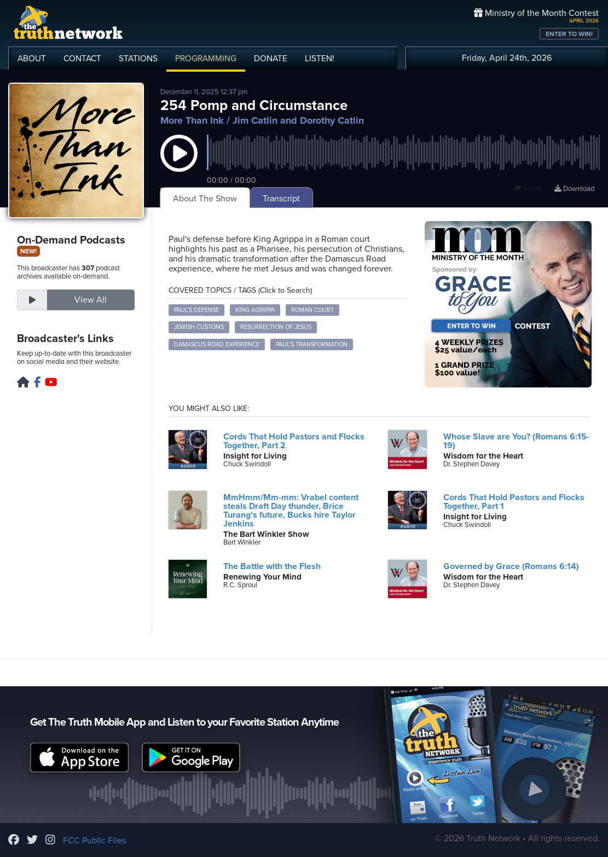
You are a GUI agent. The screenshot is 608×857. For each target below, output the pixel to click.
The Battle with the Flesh (272, 566)
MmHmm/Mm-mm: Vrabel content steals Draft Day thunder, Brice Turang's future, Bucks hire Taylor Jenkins (290, 510)
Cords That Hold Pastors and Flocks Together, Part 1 (513, 502)
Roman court (312, 310)
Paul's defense (196, 310)
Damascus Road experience (216, 344)
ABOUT (32, 58)
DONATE (270, 58)
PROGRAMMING (205, 58)
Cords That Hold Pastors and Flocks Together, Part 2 (293, 441)
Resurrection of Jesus (275, 327)
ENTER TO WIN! (569, 34)
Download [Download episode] (574, 188)
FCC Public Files (94, 840)
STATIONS (138, 58)
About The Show (205, 198)
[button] (179, 164)
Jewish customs (199, 327)
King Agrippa (255, 310)
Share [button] (527, 188)
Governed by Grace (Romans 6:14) (511, 566)
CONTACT (82, 58)
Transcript (281, 198)
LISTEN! (319, 58)
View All (90, 299)
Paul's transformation (312, 344)
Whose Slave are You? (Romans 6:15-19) (516, 441)
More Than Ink (192, 120)
